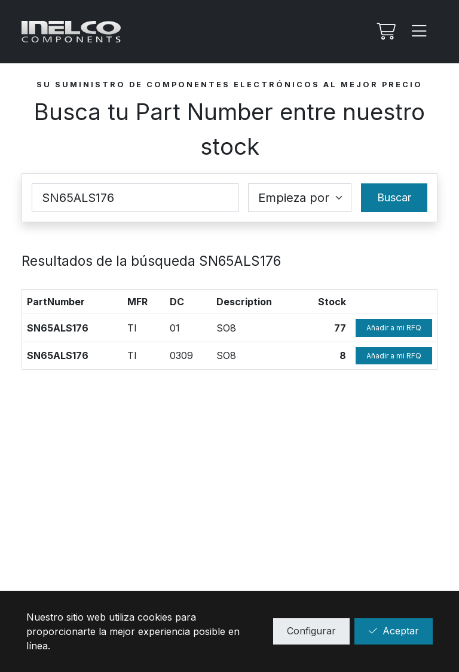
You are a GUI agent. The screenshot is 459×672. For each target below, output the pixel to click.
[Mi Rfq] (385, 31)
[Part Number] (135, 197)
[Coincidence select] (299, 197)
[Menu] (419, 31)
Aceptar (393, 631)
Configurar (311, 631)
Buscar (394, 197)
